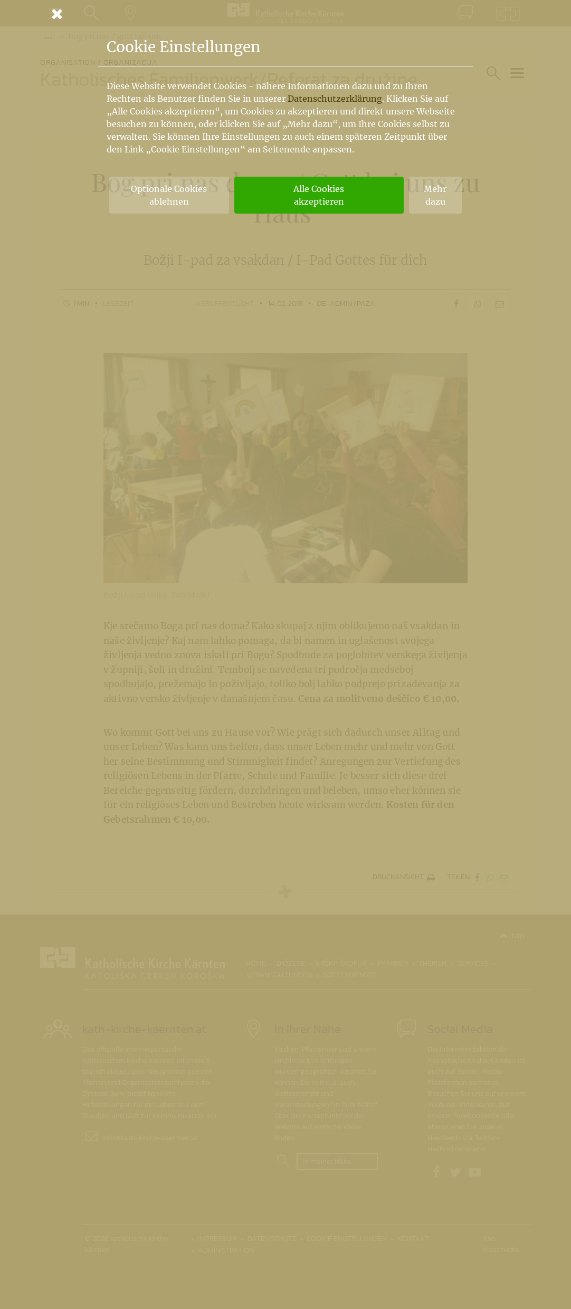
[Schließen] (285, 13)
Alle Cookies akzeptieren (318, 195)
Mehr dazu (435, 195)
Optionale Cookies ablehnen (169, 195)
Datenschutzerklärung (335, 98)
